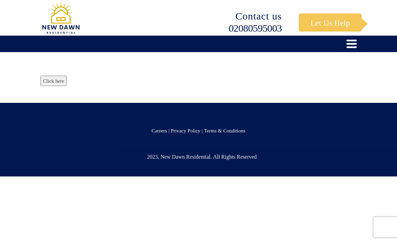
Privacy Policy (185, 130)
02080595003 (255, 28)
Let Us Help (330, 22)
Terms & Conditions (225, 130)
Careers (159, 130)
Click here (53, 80)
